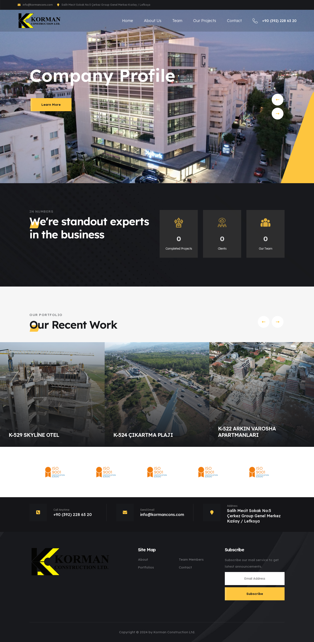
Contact (234, 20)
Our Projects (204, 20)
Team (177, 20)
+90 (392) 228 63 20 (275, 21)
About (143, 559)
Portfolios (146, 567)
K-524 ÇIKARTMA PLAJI (143, 435)
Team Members (191, 559)
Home (127, 20)
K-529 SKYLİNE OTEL (34, 435)
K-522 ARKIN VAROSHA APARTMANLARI (247, 431)
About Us (152, 20)
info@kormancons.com (38, 4)
